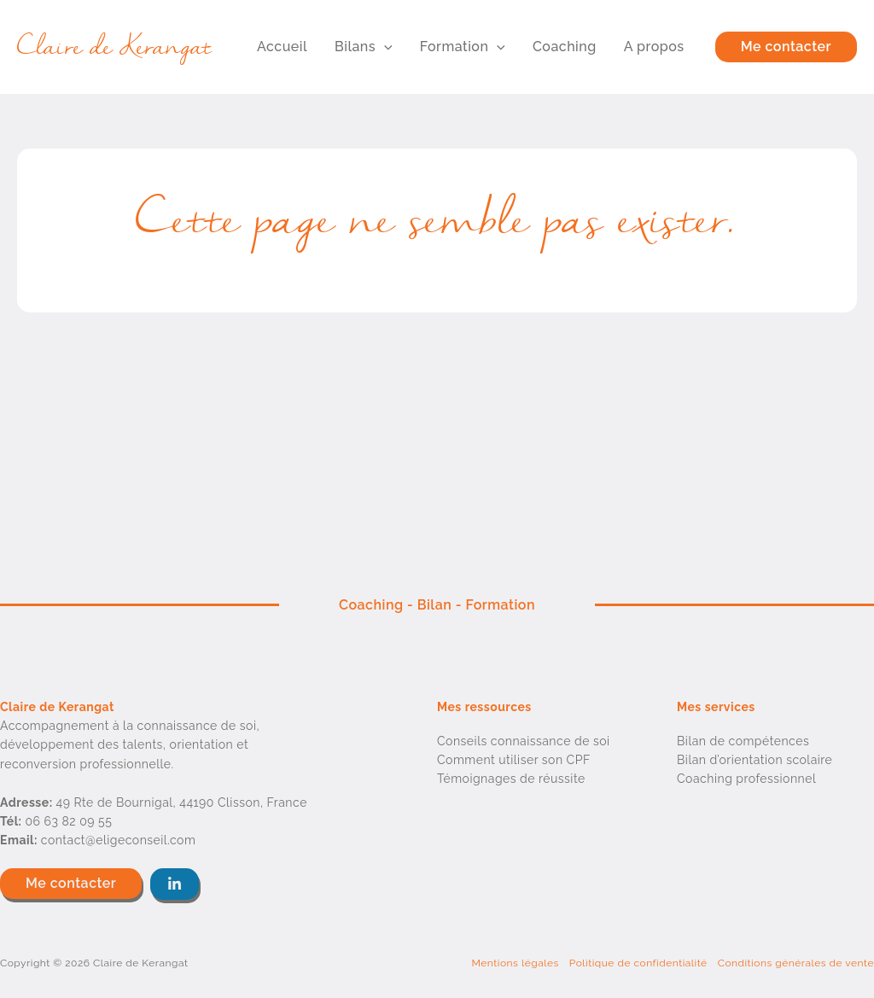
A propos (654, 46)
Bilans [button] (364, 47)
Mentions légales (514, 963)
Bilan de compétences (743, 741)
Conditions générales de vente (796, 963)
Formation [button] (462, 47)
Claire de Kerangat (114, 47)
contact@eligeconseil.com (118, 840)
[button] (384, 47)
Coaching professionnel (746, 778)
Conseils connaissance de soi (523, 741)
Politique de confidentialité (638, 963)
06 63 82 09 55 (68, 821)
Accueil (282, 46)
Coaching (565, 46)
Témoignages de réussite (511, 778)
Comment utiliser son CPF (514, 760)
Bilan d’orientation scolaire (754, 760)
